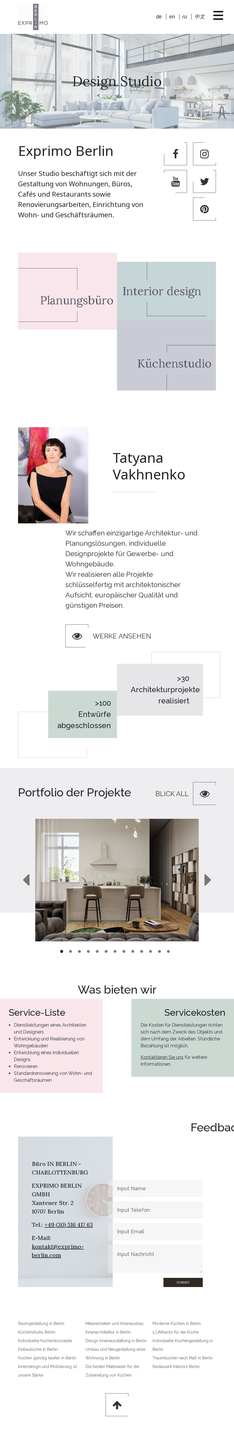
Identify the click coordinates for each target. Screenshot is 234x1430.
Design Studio (117, 81)
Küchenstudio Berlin (36, 1332)
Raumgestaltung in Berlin (41, 1323)
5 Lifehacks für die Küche (176, 1332)
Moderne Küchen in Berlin (177, 1323)
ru (184, 17)
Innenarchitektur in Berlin (108, 1332)
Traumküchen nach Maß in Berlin (183, 1358)
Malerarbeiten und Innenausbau (114, 1323)
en (172, 17)
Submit (158, 1282)
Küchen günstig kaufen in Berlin (47, 1358)
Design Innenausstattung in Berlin (116, 1340)
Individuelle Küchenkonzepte (45, 1340)
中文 (199, 17)
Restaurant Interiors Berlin (176, 1366)
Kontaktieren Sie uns (188, 1057)
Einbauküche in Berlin (38, 1349)
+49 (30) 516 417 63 (68, 1224)
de (159, 17)
